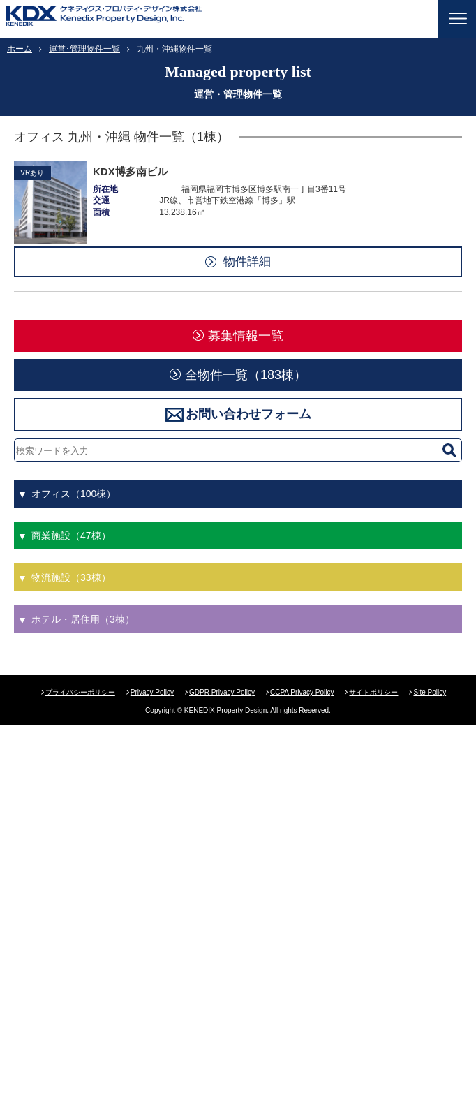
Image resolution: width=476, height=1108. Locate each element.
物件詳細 (247, 261)
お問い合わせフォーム (248, 414)
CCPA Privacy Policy (302, 692)
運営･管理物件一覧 (84, 49)
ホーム (19, 49)
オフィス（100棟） (73, 493)
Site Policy (429, 692)
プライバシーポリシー (80, 692)
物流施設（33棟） (71, 577)
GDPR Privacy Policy (222, 692)
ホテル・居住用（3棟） (83, 619)
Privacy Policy (152, 692)
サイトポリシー (373, 692)
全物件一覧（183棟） (245, 375)
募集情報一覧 (245, 336)
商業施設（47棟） (71, 535)
